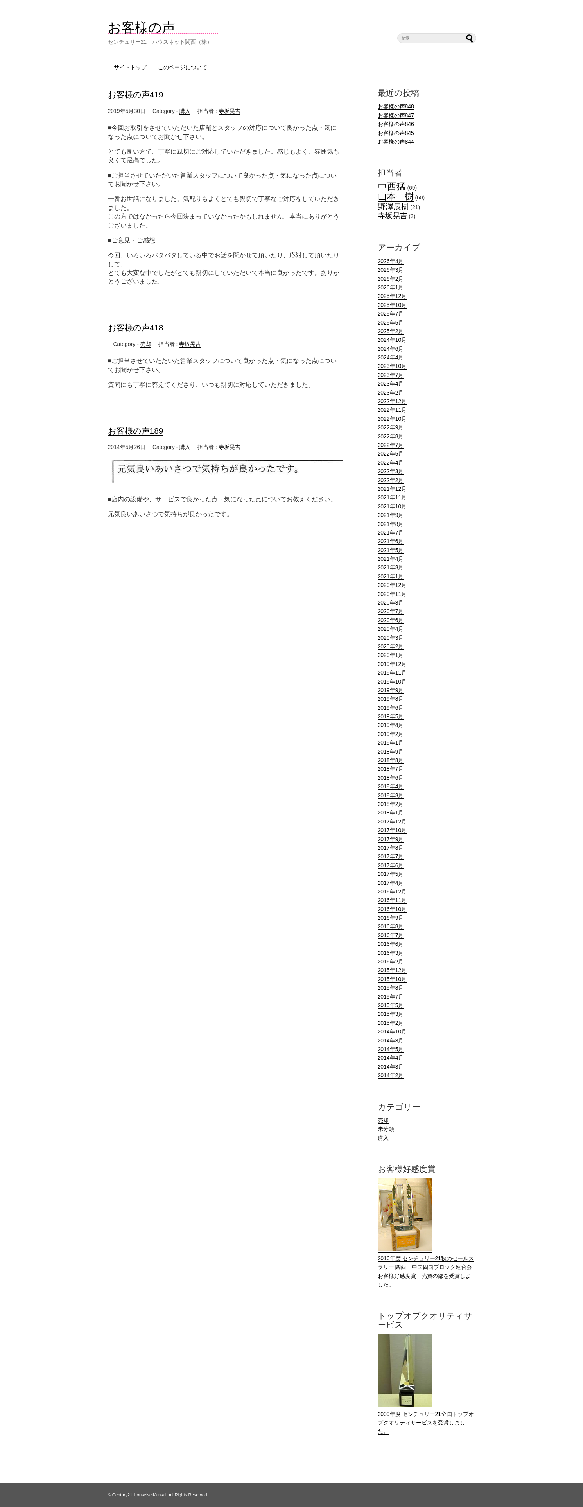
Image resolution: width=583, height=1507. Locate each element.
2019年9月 (391, 690)
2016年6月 (391, 944)
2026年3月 (391, 270)
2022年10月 (392, 419)
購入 (184, 111)
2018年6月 (391, 778)
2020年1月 (391, 655)
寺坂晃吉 (229, 111)
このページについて (182, 67)
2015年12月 (392, 970)
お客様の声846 (396, 124)
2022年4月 (391, 462)
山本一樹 (396, 196)
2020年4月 (391, 629)
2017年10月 (392, 830)
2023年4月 (391, 383)
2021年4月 (391, 559)
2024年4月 (391, 357)
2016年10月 (392, 909)
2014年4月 (391, 1058)
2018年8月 (391, 760)
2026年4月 (391, 261)
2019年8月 (391, 699)
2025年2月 (391, 331)
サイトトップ (130, 67)
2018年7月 (391, 769)
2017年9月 (391, 839)
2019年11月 (392, 672)
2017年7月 (391, 856)
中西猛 (392, 186)
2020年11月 (392, 594)
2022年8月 (391, 436)
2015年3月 (391, 1014)
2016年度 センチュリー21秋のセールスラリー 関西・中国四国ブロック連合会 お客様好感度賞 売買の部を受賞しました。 (428, 1267)
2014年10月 (392, 1031)
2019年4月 (391, 725)
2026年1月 (391, 287)
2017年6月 (391, 865)
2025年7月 (391, 313)
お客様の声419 (135, 94)
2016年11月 (392, 900)
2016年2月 (391, 961)
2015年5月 (391, 1005)
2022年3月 (391, 471)
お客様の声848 (396, 106)
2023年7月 (391, 375)
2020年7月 (391, 611)
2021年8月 (391, 524)
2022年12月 (392, 401)
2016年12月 (392, 891)
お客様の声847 (396, 115)
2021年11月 (392, 497)
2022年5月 (391, 453)
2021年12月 (392, 489)
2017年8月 (391, 848)
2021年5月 (391, 550)
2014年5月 (391, 1049)
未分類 (386, 1129)
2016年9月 (391, 918)
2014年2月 (391, 1075)
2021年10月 (392, 506)
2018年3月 (391, 795)
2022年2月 (391, 480)
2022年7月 (391, 445)
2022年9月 (391, 427)
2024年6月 (391, 349)
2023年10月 (392, 366)
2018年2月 (391, 804)
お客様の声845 (396, 133)
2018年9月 (391, 751)
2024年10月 (392, 340)
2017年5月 (391, 874)
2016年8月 (391, 926)
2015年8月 (391, 988)
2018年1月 (391, 812)
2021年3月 (391, 567)
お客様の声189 (135, 430)
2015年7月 (391, 997)
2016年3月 (391, 953)
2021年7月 (391, 532)
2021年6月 (391, 541)
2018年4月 (391, 786)
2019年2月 (391, 734)
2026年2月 (391, 279)
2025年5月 (391, 322)
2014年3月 (391, 1067)
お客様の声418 (135, 327)
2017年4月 (391, 883)
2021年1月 (391, 576)
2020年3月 (391, 638)
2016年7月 (391, 935)
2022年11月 (392, 410)
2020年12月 (392, 585)
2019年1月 (391, 742)
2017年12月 (392, 821)
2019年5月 (391, 716)
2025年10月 (392, 305)
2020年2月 (391, 646)
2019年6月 (391, 708)
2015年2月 (391, 1023)
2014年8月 (391, 1040)
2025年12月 (392, 296)
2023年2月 (391, 392)
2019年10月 (392, 681)
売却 (145, 344)
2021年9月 (391, 515)
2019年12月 (392, 664)
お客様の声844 (396, 141)
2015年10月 (392, 979)
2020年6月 (391, 620)
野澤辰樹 (393, 206)
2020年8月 (391, 602)
